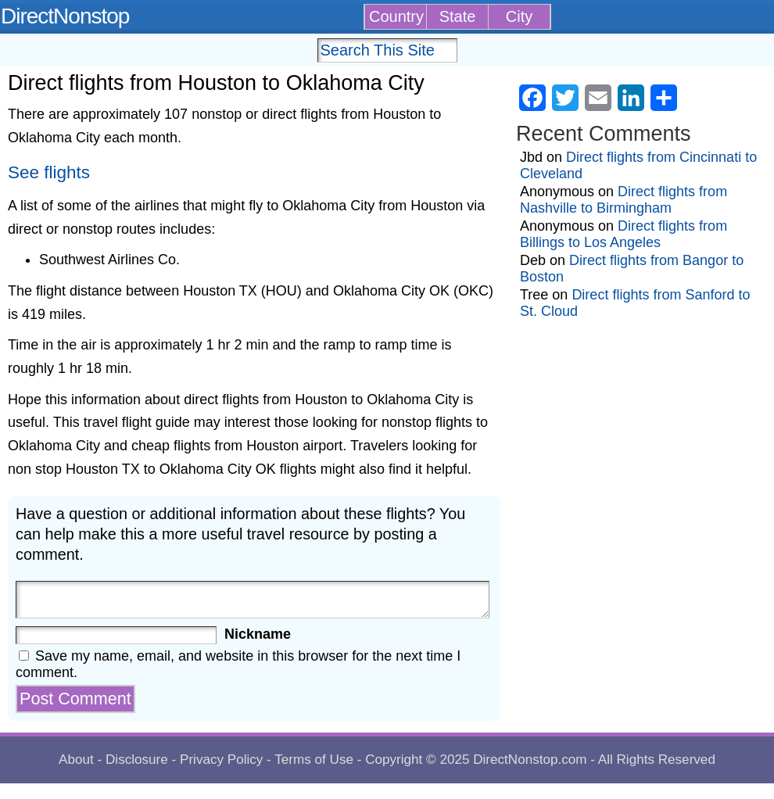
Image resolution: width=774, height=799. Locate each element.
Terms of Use (313, 759)
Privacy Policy (221, 759)
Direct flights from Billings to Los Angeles (623, 234)
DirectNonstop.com (529, 759)
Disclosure (137, 759)
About (76, 759)
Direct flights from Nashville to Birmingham (623, 200)
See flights (49, 172)
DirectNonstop (65, 16)
